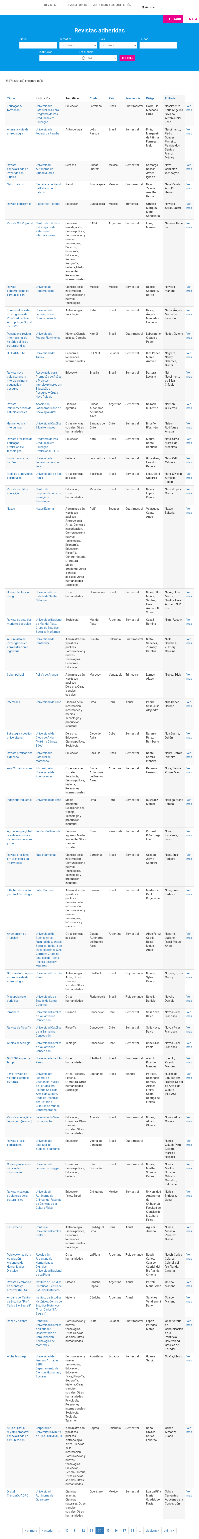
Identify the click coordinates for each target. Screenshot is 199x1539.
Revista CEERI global (20, 223)
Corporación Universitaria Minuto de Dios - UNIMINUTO (49, 1432)
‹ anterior (47, 1530)
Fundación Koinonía (48, 831)
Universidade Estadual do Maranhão (44, 757)
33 (91, 1530)
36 (116, 1530)
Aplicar (127, 58)
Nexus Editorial (45, 508)
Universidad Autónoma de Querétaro (44, 1495)
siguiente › (152, 1530)
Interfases (13, 702)
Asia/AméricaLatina (19, 768)
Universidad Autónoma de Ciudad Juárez (45, 169)
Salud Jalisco (15, 184)
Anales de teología (18, 1043)
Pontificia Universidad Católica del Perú (48, 1231)
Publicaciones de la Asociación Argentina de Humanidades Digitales (19, 1262)
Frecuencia (86, 52)
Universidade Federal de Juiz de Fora (47, 462)
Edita (170, 98)
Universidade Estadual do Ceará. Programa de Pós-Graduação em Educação (47, 114)
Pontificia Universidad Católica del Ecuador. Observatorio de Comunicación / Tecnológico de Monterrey (48, 1333)
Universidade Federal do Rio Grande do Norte (46, 314)
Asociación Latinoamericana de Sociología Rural (48, 408)
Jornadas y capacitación (112, 5)
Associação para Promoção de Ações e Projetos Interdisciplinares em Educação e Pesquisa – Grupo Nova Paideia (49, 384)
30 (66, 1530)
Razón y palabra (17, 1321)
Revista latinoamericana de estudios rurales (19, 408)
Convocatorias (75, 5)
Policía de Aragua (47, 674)
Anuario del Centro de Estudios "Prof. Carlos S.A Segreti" (19, 1301)
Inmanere (13, 1012)
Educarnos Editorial (48, 203)
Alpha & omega (16, 1356)
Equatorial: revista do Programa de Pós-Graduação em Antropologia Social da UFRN (19, 318)
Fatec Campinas (46, 854)
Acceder (149, 7)
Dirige (150, 98)
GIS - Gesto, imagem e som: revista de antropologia (20, 977)
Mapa (193, 19)
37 (124, 1530)
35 (108, 1530)
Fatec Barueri (44, 890)
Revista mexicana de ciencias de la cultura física (18, 1195)
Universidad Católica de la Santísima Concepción (48, 1016)
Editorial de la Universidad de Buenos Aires (45, 772)
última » (169, 1530)
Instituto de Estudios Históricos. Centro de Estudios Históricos (49, 1286)
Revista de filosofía (19, 1027)
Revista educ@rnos (19, 203)
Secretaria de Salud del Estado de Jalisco (48, 188)
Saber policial (15, 674)
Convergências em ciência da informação (19, 1168)
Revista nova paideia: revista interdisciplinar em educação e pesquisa (18, 380)
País (102, 39)
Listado (175, 19)
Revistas (50, 5)
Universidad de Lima (48, 702)
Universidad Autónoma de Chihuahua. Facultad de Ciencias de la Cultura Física (48, 1199)
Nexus (11, 508)
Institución (45, 52)
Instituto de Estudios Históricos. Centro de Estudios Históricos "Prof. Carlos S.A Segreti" (49, 1305)
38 (132, 1530)
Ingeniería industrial (19, 799)
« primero (31, 1530)
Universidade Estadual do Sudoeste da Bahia (48, 1144)
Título (23, 39)
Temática (65, 39)
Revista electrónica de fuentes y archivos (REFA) (19, 1286)
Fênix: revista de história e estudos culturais (18, 1077)
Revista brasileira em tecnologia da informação (18, 858)
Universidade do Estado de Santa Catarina (46, 596)
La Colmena (14, 1227)
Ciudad (144, 39)
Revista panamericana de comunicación (18, 290)
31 (75, 1530)
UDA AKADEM (16, 353)
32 (83, 1530)
